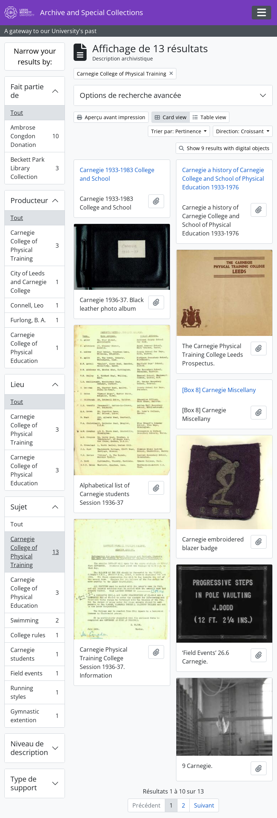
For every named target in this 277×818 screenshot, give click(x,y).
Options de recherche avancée (130, 95)
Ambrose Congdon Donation (34, 136)
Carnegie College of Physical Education (34, 348)
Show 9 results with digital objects (224, 148)
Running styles (34, 692)
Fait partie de (27, 91)
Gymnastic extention (34, 715)
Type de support (23, 783)
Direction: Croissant (240, 131)
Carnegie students (34, 654)
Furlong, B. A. (34, 322)
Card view (170, 117)
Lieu (17, 384)
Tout (16, 113)
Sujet (18, 507)
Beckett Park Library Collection (34, 168)
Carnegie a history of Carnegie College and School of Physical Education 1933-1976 (223, 178)
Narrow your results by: (35, 56)
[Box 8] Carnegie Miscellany (219, 390)
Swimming (34, 622)
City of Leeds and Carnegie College (34, 282)
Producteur (29, 200)
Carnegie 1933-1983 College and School (117, 174)
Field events (34, 675)
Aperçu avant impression (111, 117)
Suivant (204, 805)
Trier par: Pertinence (177, 131)
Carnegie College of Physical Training (34, 245)
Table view (209, 117)
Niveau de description (29, 748)
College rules (34, 637)
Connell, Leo (34, 307)
